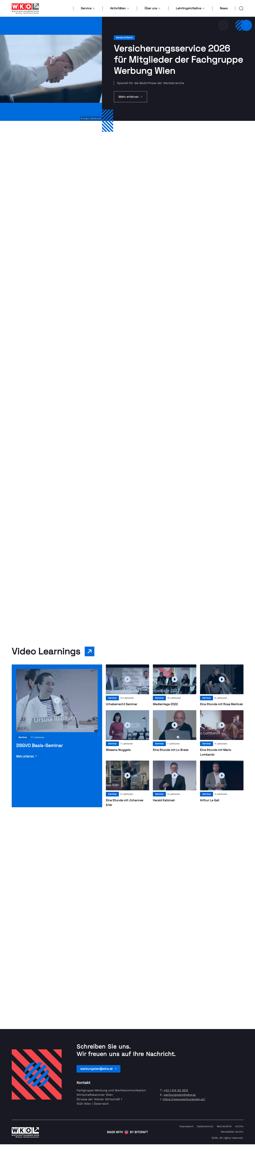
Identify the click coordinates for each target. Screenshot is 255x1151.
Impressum (186, 1132)
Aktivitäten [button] (119, 8)
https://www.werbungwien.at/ (184, 1106)
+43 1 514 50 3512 (175, 1097)
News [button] (224, 8)
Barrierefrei (224, 1132)
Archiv (239, 1132)
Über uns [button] (152, 8)
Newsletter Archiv (232, 1138)
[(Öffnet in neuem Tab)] (127, 1138)
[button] (239, 8)
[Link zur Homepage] (26, 8)
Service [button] (88, 8)
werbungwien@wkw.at (98, 1075)
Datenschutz (205, 1132)
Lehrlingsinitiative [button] (190, 8)
